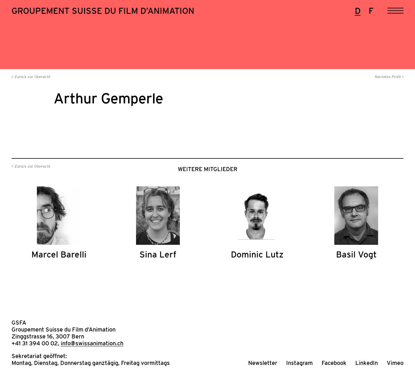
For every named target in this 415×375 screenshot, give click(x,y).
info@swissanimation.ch (92, 343)
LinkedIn (366, 363)
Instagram (299, 363)
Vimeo (395, 363)
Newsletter (262, 363)
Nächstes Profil (388, 77)
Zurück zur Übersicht (32, 77)
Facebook (334, 363)
